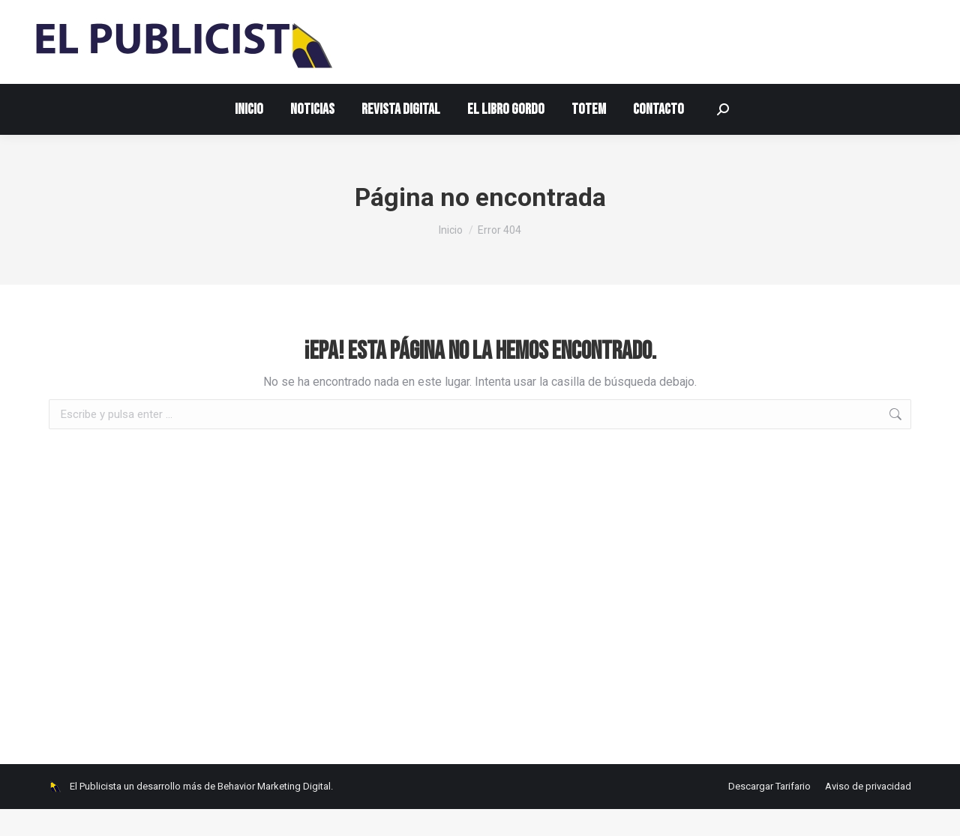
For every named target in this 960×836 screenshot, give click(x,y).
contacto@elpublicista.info (119, 14)
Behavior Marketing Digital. (275, 813)
